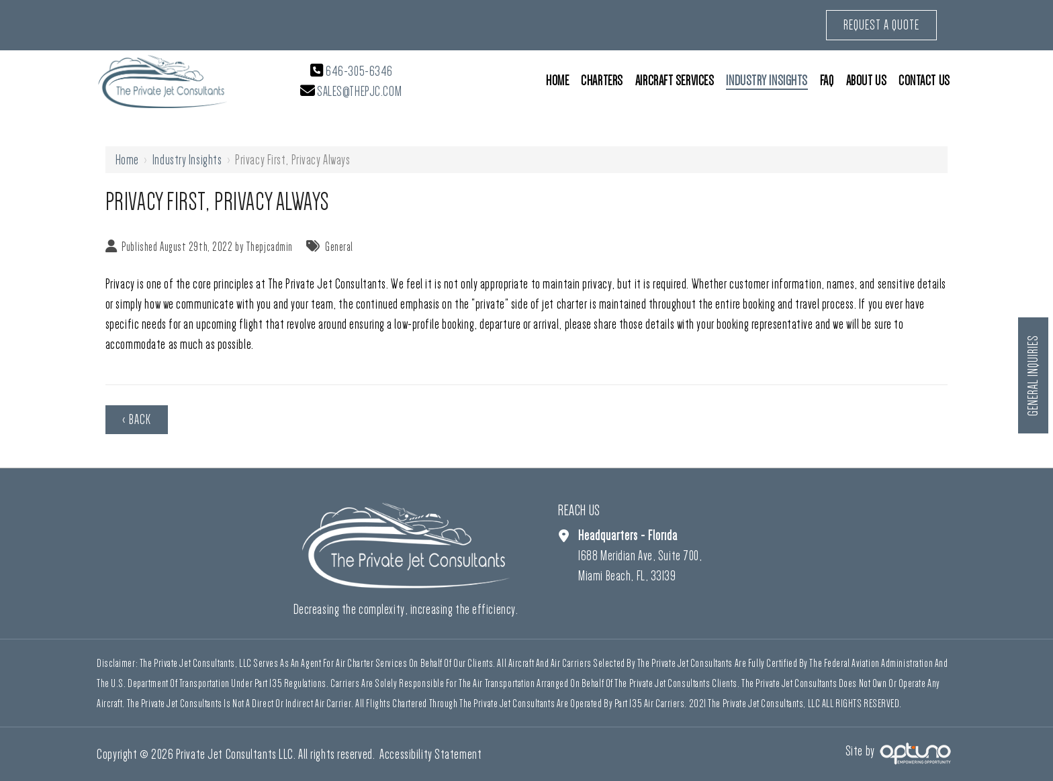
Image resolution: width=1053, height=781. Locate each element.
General (339, 247)
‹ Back (136, 419)
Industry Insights (187, 159)
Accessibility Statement (430, 754)
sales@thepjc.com (359, 91)
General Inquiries (1033, 376)
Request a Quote (881, 24)
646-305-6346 (359, 71)
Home (127, 159)
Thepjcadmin (269, 247)
